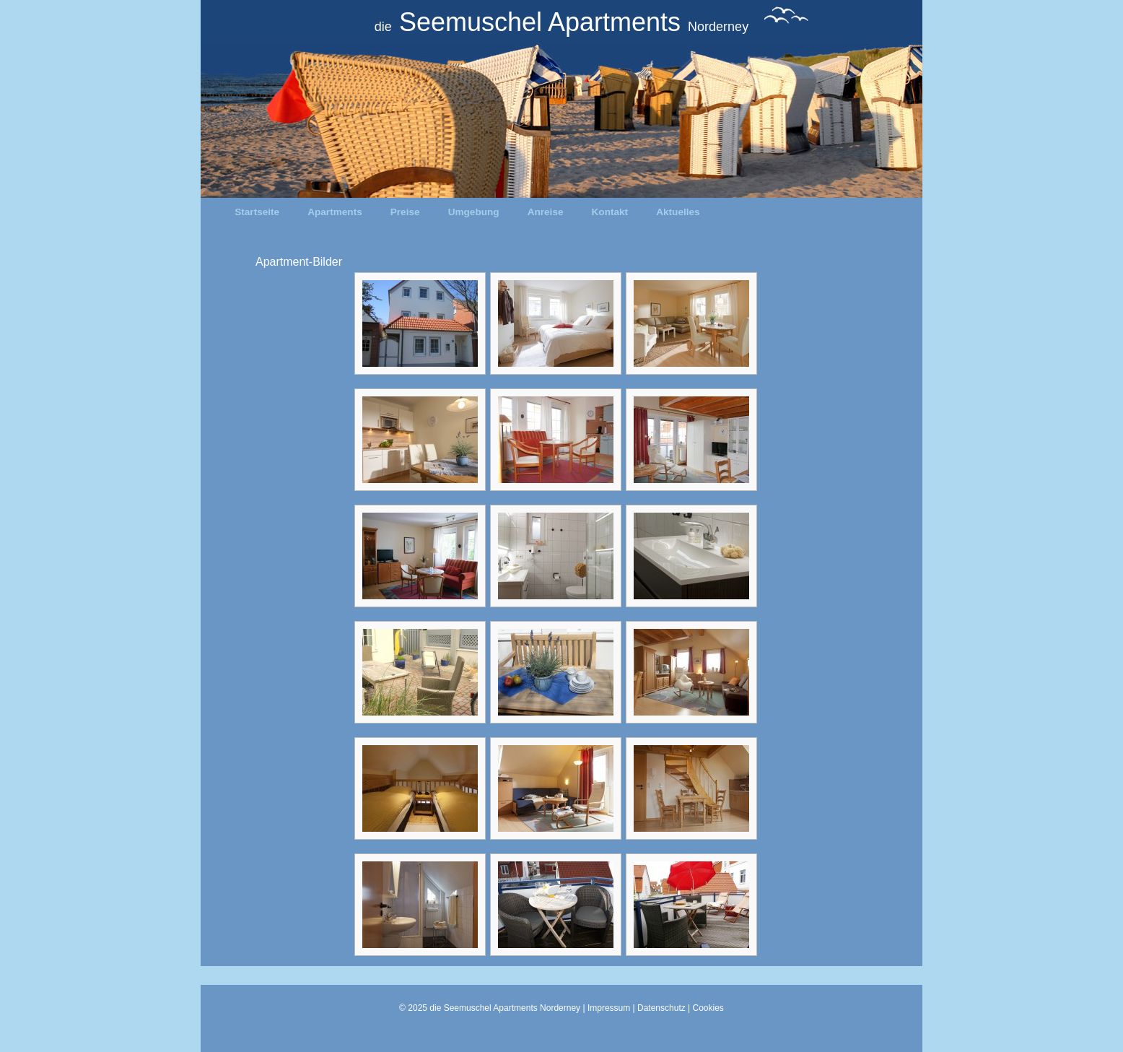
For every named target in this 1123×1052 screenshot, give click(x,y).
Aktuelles (677, 212)
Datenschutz (661, 1008)
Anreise (546, 212)
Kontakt (610, 212)
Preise (405, 212)
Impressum (608, 1008)
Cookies (708, 1008)
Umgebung (473, 212)
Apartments (334, 212)
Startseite (257, 212)
